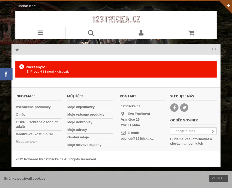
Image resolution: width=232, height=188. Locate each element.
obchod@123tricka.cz (137, 138)
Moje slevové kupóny (84, 145)
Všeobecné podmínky (33, 107)
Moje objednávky (81, 107)
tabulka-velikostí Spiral (34, 134)
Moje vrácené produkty (85, 114)
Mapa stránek (26, 142)
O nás (20, 114)
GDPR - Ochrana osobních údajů (37, 124)
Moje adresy (77, 130)
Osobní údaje (78, 137)
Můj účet (75, 96)
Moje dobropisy (79, 122)
